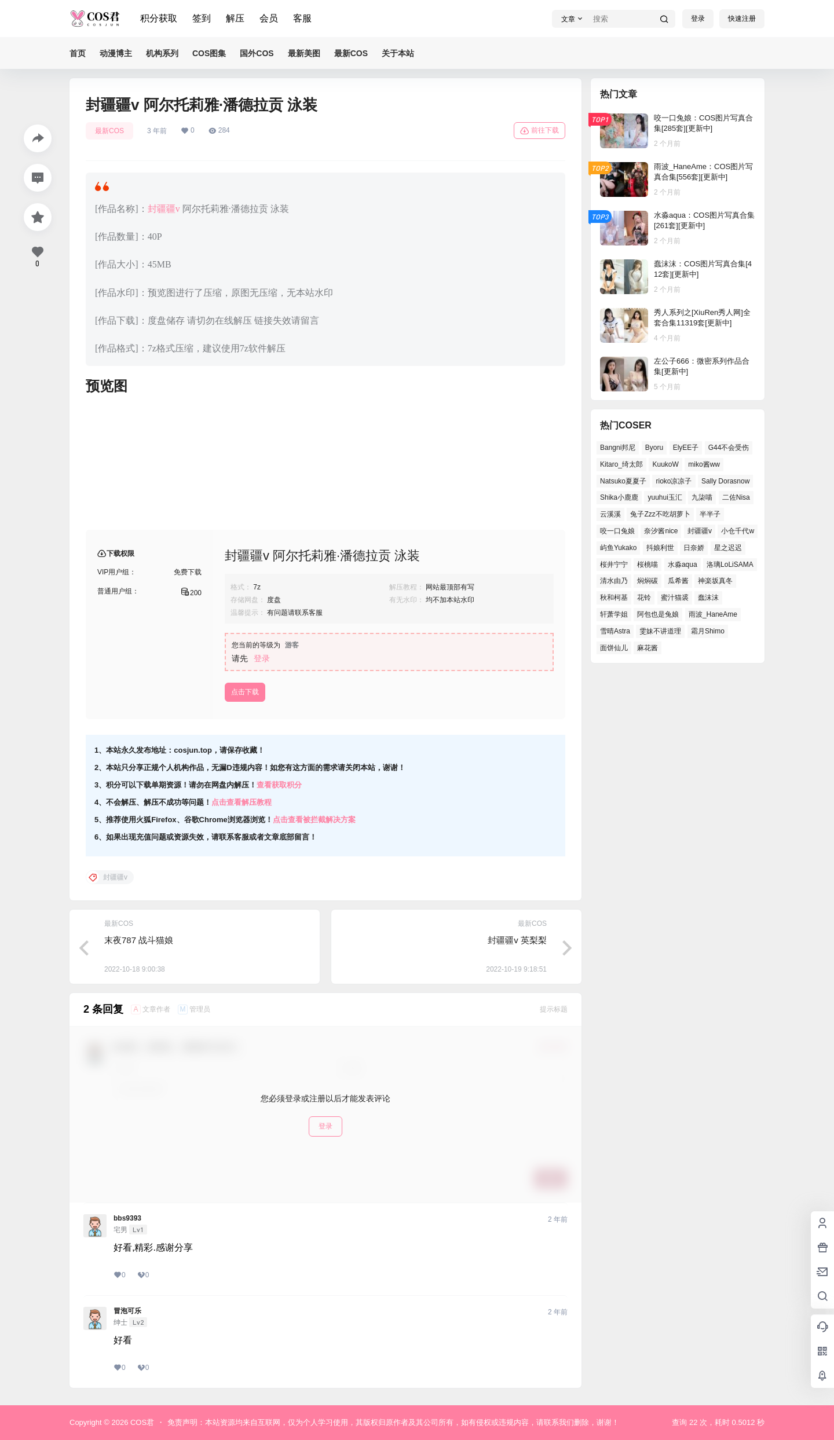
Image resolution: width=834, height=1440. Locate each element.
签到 (201, 18)
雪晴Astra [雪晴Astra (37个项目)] (615, 631)
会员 (268, 18)
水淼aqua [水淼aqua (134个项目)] (682, 564)
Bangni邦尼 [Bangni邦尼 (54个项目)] (617, 448)
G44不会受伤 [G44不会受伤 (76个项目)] (728, 448)
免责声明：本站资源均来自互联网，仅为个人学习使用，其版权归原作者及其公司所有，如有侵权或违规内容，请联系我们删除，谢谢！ (393, 1422)
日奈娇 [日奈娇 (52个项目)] (693, 548)
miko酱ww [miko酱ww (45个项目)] (704, 464)
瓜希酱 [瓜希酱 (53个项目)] (678, 581)
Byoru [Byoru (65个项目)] (654, 448)
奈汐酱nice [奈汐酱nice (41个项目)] (661, 531)
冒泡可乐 (127, 1310)
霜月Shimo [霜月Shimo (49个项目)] (708, 631)
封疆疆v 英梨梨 (517, 940)
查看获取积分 (279, 785)
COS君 (141, 1422)
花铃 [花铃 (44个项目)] (644, 597)
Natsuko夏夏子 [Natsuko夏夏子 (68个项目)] (623, 481)
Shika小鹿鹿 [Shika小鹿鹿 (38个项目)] (619, 497)
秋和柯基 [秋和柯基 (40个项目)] (614, 597)
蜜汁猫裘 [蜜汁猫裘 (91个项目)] (675, 597)
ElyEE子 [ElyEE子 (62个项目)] (686, 448)
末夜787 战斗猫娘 (138, 940)
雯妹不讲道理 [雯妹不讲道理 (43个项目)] (660, 631)
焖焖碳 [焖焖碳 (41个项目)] (647, 581)
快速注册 (742, 18)
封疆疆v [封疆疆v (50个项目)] (699, 531)
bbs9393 (127, 1218)
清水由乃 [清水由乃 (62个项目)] (614, 581)
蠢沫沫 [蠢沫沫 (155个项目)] (708, 597)
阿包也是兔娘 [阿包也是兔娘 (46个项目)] (658, 614)
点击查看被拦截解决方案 (314, 819)
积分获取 (158, 18)
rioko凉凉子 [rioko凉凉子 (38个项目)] (674, 481)
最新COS (109, 131)
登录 (698, 18)
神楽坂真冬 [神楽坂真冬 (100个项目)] (715, 581)
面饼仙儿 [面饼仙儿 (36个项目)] (614, 648)
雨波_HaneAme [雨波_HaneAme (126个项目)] (713, 614)
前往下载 (539, 130)
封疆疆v (164, 209)
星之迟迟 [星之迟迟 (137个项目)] (728, 548)
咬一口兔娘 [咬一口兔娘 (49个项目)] (617, 531)
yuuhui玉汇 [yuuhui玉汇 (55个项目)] (665, 497)
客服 (302, 18)
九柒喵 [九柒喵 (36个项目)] (702, 497)
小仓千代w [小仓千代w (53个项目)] (737, 531)
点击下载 (245, 692)
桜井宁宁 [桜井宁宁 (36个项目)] (614, 564)
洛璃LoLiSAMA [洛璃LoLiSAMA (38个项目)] (730, 564)
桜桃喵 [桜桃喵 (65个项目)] (647, 564)
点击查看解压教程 (241, 802)
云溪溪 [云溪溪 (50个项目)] (610, 514)
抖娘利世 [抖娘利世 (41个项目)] (660, 548)
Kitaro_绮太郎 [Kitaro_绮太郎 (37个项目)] (621, 464)
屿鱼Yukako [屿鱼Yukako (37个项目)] (618, 548)
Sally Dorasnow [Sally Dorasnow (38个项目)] (725, 481)
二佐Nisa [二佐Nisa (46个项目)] (736, 497)
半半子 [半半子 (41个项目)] (710, 514)
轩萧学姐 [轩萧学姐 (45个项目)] (614, 614)
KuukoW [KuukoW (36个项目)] (665, 464)
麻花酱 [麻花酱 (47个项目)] (647, 648)
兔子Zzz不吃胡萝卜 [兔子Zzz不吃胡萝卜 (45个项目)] (660, 514)
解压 (235, 18)
